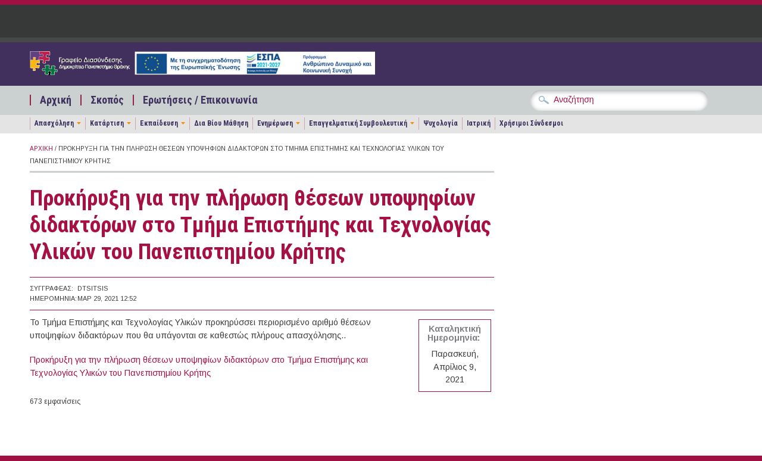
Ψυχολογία (440, 123)
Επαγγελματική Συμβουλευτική (358, 123)
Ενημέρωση (275, 123)
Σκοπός (107, 100)
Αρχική (55, 100)
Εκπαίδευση (159, 123)
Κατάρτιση (107, 123)
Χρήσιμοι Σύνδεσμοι (531, 123)
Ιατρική (479, 123)
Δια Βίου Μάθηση (221, 123)
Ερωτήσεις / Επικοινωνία (200, 100)
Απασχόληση (54, 123)
